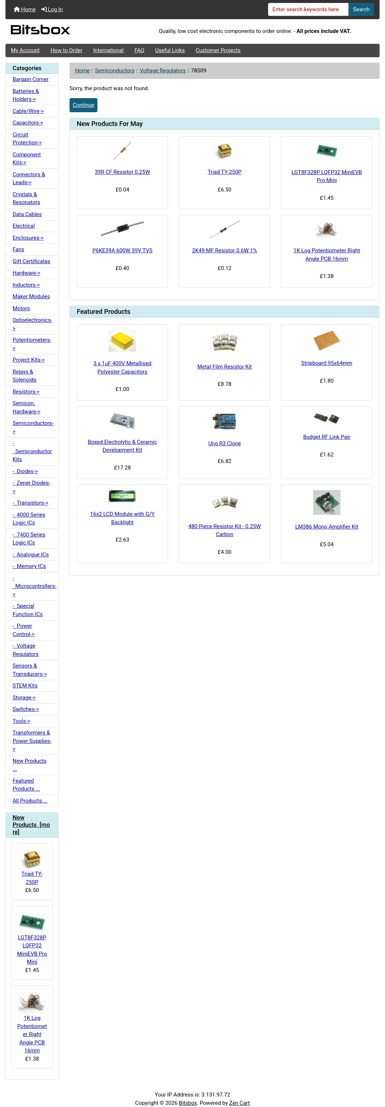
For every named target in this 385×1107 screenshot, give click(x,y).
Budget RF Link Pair (326, 437)
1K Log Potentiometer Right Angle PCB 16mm (32, 1022)
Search (361, 9)
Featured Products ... (26, 785)
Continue (84, 105)
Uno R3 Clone (224, 443)
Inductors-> (26, 285)
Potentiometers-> (32, 344)
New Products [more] (31, 824)
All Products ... (30, 800)
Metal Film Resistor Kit (224, 366)
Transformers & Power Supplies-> (32, 740)
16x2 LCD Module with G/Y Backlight (122, 518)
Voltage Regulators (162, 70)
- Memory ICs (29, 566)
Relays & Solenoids (25, 376)
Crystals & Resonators (26, 198)
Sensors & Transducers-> (30, 669)
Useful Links (170, 50)
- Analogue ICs (31, 554)
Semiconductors (114, 70)
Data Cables (27, 214)
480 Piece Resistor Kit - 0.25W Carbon (224, 530)
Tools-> (21, 721)
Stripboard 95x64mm (326, 363)
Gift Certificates (31, 261)
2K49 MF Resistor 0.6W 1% (224, 250)
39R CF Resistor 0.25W (122, 172)
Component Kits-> (27, 158)
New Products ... (30, 765)
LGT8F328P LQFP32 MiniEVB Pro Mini (32, 938)
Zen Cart (239, 1103)
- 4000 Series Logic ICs (29, 519)
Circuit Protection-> (27, 138)
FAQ (139, 50)
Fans (18, 249)
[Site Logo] (68, 31)
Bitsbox (188, 1103)
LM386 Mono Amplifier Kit (326, 526)
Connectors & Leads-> (29, 178)
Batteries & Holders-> (26, 95)
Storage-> (24, 697)
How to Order (66, 50)
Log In (52, 9)
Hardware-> (27, 273)
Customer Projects (218, 50)
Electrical (24, 226)
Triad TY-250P (32, 867)
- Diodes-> (25, 471)
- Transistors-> (30, 503)
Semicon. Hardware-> (27, 407)
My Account (25, 50)
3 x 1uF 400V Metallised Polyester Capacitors (122, 367)
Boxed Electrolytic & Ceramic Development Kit (122, 446)
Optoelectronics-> (33, 324)
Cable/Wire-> (28, 111)
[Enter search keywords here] (308, 9)
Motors (21, 308)
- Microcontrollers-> (35, 586)
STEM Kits (25, 685)
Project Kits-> (29, 360)
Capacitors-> (28, 122)
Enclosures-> (28, 238)
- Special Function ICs (28, 610)
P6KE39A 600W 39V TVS (122, 250)
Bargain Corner (31, 79)
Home (25, 9)
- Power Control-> (24, 630)
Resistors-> (26, 391)
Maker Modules (31, 296)
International (108, 50)
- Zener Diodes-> (31, 487)
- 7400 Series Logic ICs (29, 538)
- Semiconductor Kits (32, 451)
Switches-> (26, 709)
